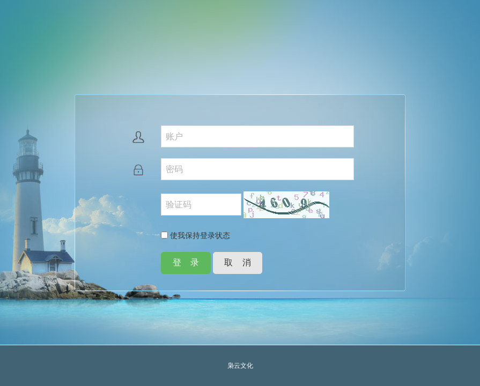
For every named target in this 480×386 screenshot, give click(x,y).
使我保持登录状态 (195, 235)
